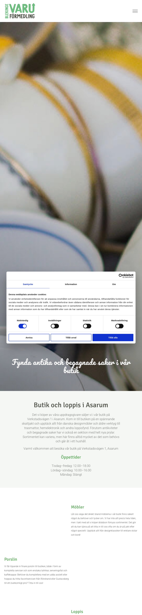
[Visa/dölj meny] (135, 11)
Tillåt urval (71, 337)
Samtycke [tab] (28, 284)
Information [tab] (71, 284)
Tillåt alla (113, 337)
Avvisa (29, 337)
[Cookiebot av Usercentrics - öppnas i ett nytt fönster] (120, 276)
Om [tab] (114, 284)
